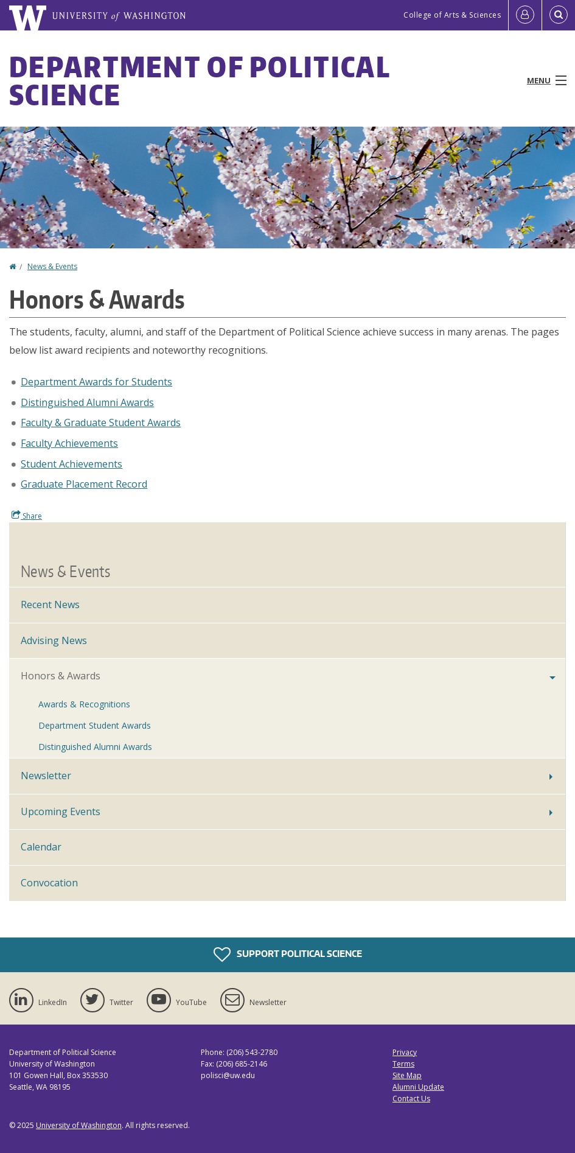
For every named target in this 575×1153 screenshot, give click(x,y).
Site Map (407, 1075)
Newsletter (46, 775)
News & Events (52, 266)
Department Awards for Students (96, 381)
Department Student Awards (94, 725)
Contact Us (411, 1098)
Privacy (404, 1052)
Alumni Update (418, 1087)
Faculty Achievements (69, 443)
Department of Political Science (199, 80)
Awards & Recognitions (84, 704)
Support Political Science (288, 954)
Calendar (41, 846)
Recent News (50, 604)
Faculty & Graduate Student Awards (101, 422)
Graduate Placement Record (84, 484)
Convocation (49, 882)
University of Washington (79, 1125)
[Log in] (525, 15)
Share (27, 515)
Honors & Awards (60, 675)
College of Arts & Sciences (452, 15)
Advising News (54, 640)
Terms (403, 1064)
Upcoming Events (60, 811)
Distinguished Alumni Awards (87, 402)
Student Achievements (71, 464)
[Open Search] (558, 15)
